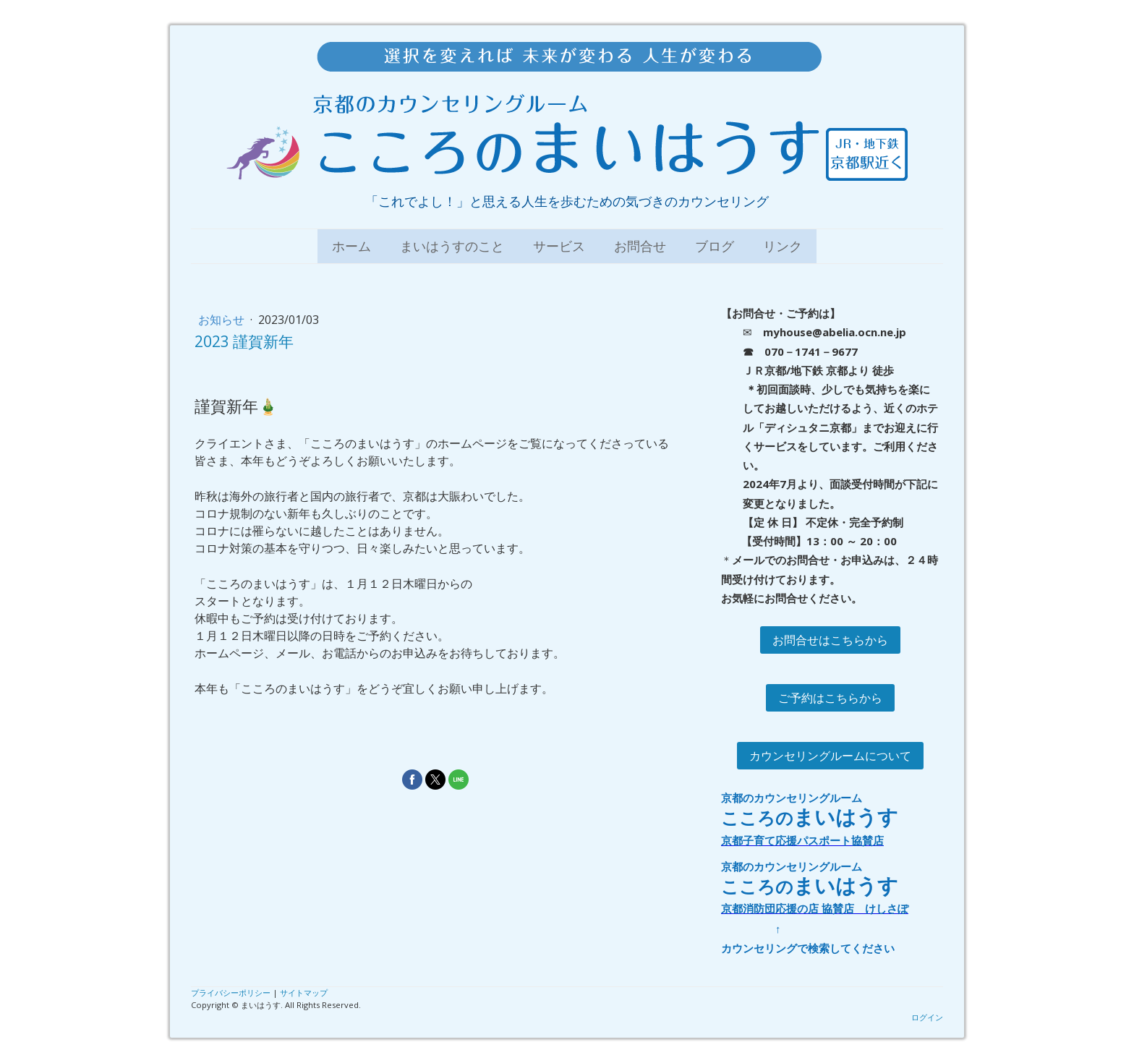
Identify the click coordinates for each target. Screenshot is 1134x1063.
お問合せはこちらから (830, 640)
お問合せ (640, 246)
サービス (559, 246)
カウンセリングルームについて (830, 756)
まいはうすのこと (452, 246)
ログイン (927, 1017)
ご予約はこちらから (830, 698)
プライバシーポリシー (230, 992)
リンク (782, 246)
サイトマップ (304, 992)
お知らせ (222, 320)
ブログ (714, 246)
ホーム (351, 246)
